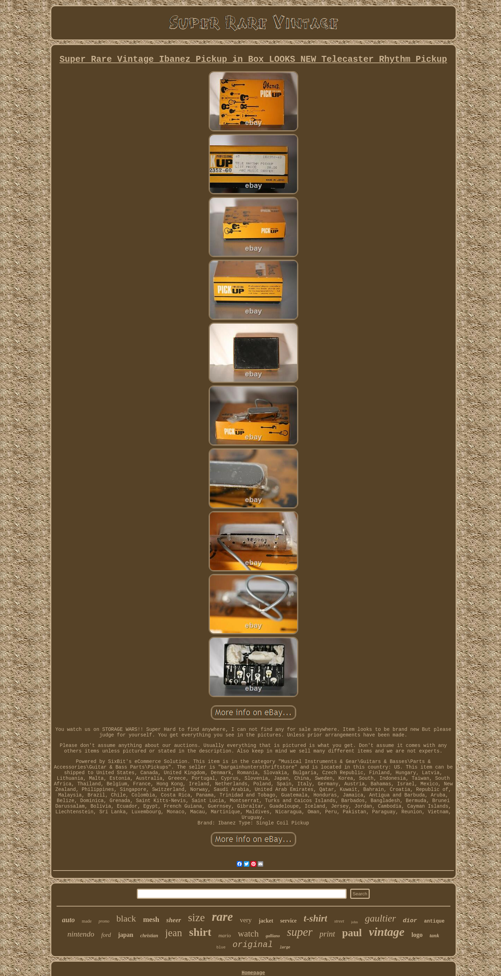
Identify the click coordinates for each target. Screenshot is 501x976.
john (354, 922)
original (253, 944)
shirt (200, 932)
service (288, 921)
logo (416, 934)
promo (103, 921)
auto (68, 920)
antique (434, 921)
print (327, 934)
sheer (173, 920)
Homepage (253, 973)
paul (352, 932)
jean (173, 932)
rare (222, 917)
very (246, 920)
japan (125, 934)
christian (149, 935)
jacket (266, 921)
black (126, 918)
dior (410, 920)
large (285, 947)
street (339, 921)
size (196, 917)
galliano (273, 935)
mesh (151, 919)
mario (224, 935)
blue (221, 947)
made (86, 921)
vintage (386, 931)
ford (106, 935)
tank (434, 935)
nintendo (80, 934)
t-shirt (315, 918)
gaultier (380, 918)
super (299, 932)
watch (248, 933)
